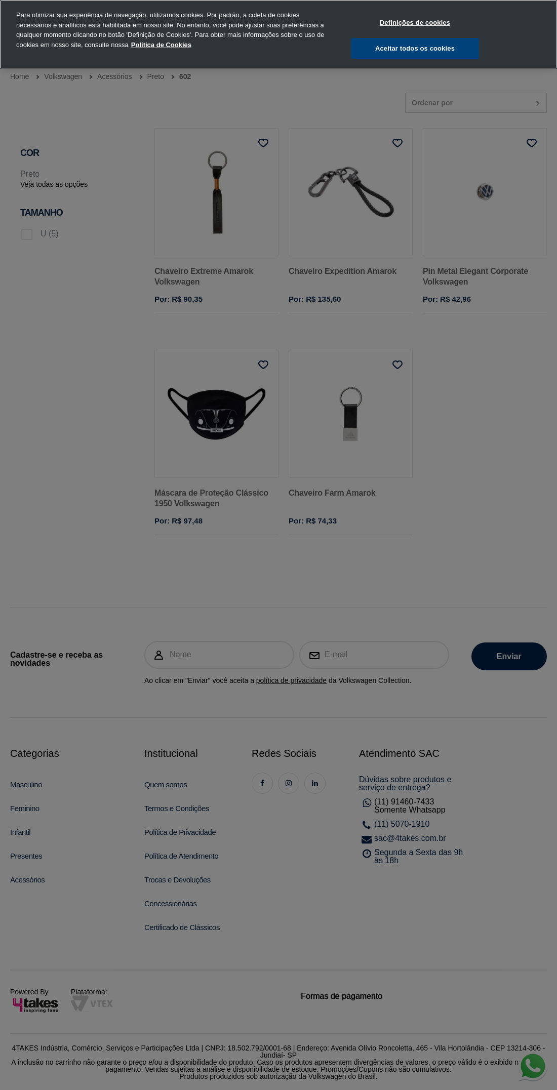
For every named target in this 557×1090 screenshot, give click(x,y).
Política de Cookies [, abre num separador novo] (161, 37)
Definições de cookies (415, 15)
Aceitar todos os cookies (415, 41)
